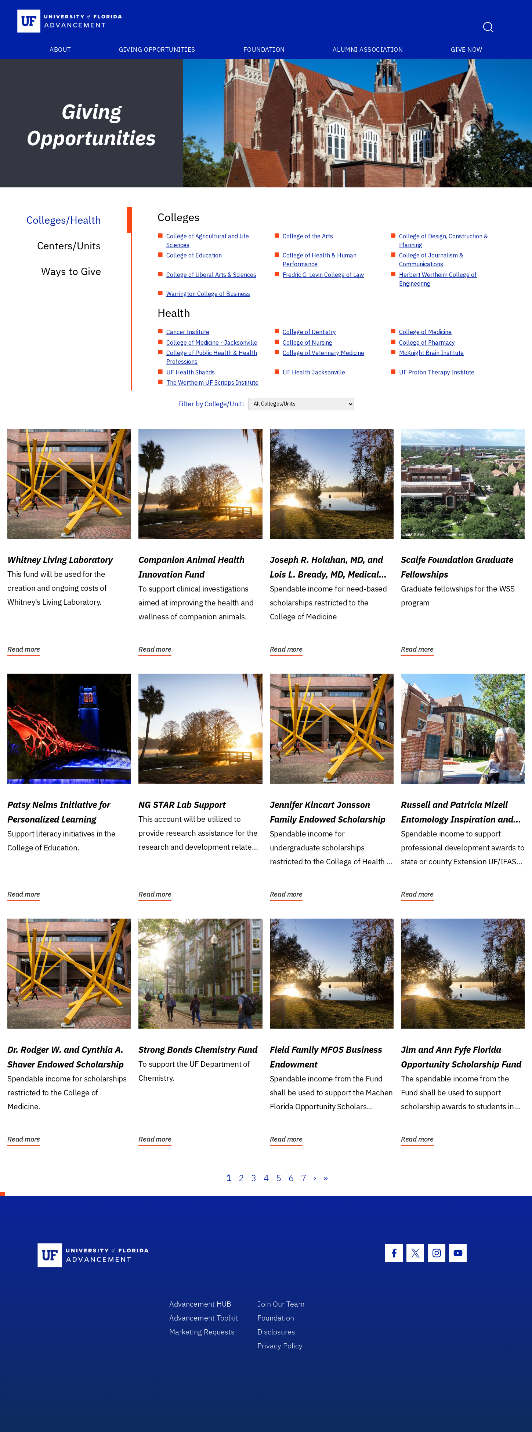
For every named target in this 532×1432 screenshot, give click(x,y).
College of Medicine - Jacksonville (211, 342)
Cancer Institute (187, 332)
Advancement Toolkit (203, 1318)
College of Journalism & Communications (431, 260)
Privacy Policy (280, 1346)
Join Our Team (281, 1304)
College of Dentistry (309, 332)
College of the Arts (308, 236)
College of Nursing (307, 342)
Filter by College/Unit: (211, 404)
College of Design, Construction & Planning (443, 240)
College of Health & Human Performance (320, 260)
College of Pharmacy (427, 342)
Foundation (264, 49)
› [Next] (315, 1178)
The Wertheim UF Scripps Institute (212, 382)
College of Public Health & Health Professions (211, 357)
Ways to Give (71, 271)
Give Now (466, 49)
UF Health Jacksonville (314, 372)
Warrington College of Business (208, 293)
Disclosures (276, 1332)
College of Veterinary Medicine (323, 352)
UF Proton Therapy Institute (436, 372)
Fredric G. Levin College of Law (323, 274)
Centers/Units (69, 245)
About (60, 49)
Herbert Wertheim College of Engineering (438, 279)
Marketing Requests (202, 1332)
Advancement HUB (200, 1304)
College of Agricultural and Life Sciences (207, 240)
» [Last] (325, 1178)
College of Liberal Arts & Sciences (211, 274)
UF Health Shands (190, 372)
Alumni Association (368, 49)
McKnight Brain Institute (431, 352)
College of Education (194, 255)
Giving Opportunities (157, 49)
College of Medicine (425, 332)
